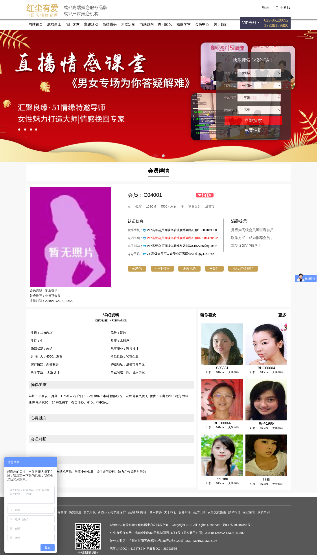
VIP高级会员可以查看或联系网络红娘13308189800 (182, 230)
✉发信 (137, 268)
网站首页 (36, 24)
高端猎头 (110, 24)
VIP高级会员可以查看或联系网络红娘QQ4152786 (180, 254)
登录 (265, 7)
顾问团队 (165, 24)
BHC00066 (222, 423)
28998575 (170, 548)
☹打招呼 (162, 268)
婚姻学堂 (184, 24)
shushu (222, 479)
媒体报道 (234, 512)
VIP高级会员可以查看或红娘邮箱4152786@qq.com (182, 246)
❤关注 (214, 268)
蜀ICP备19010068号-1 (237, 525)
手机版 (285, 7)
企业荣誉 (249, 512)
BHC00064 (266, 368)
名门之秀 (73, 24)
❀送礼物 (189, 268)
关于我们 (221, 24)
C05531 (222, 368)
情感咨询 (147, 24)
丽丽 (266, 479)
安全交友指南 (217, 512)
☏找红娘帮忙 (243, 268)
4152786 (136, 548)
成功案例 (263, 512)
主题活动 (91, 24)
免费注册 (253, 130)
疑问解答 (155, 512)
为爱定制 (128, 24)
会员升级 (89, 512)
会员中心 (202, 24)
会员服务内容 (137, 512)
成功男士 (54, 24)
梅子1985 (266, 423)
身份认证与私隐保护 (112, 512)
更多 (282, 315)
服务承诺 (185, 512)
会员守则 (199, 512)
